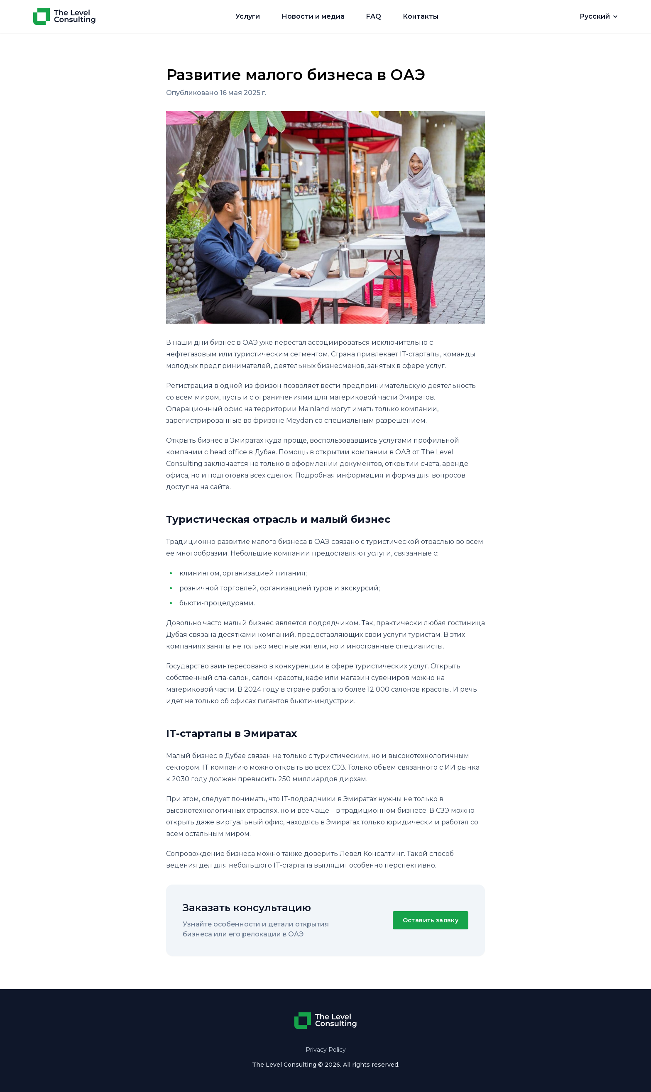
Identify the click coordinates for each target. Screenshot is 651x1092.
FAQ (373, 16)
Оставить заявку (430, 920)
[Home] (64, 16)
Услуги (247, 16)
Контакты (420, 16)
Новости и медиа (313, 16)
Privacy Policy (326, 1049)
